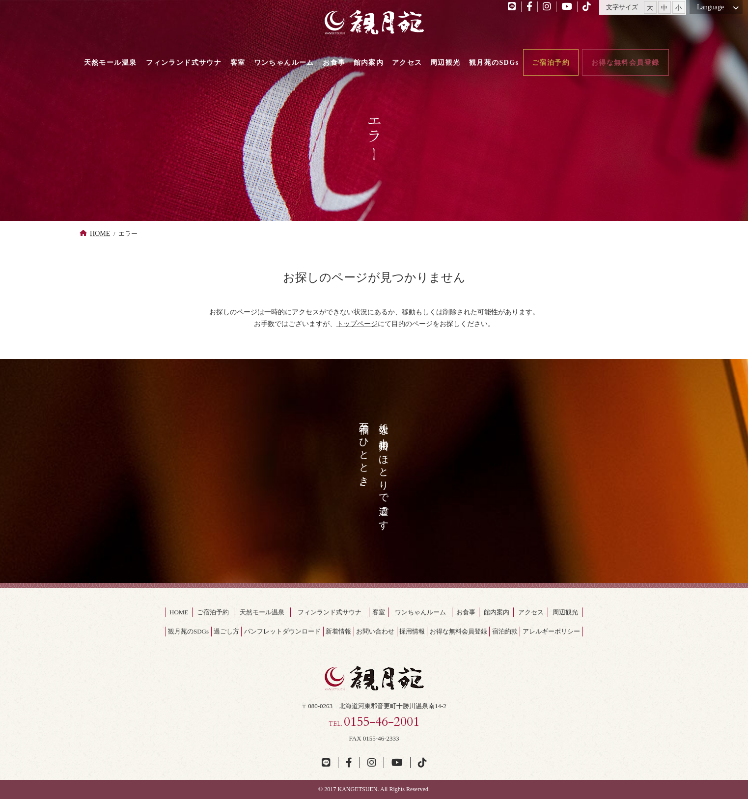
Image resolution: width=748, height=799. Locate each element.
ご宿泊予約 (213, 612)
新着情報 (338, 631)
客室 (378, 612)
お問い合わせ (375, 631)
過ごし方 (226, 631)
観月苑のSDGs (188, 631)
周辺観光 (565, 612)
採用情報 (412, 631)
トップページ (357, 324)
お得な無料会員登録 (458, 631)
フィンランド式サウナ (329, 612)
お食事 (465, 612)
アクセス (531, 612)
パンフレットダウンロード (282, 631)
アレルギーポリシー (551, 631)
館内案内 (496, 612)
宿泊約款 (505, 631)
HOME (100, 234)
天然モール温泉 (262, 612)
